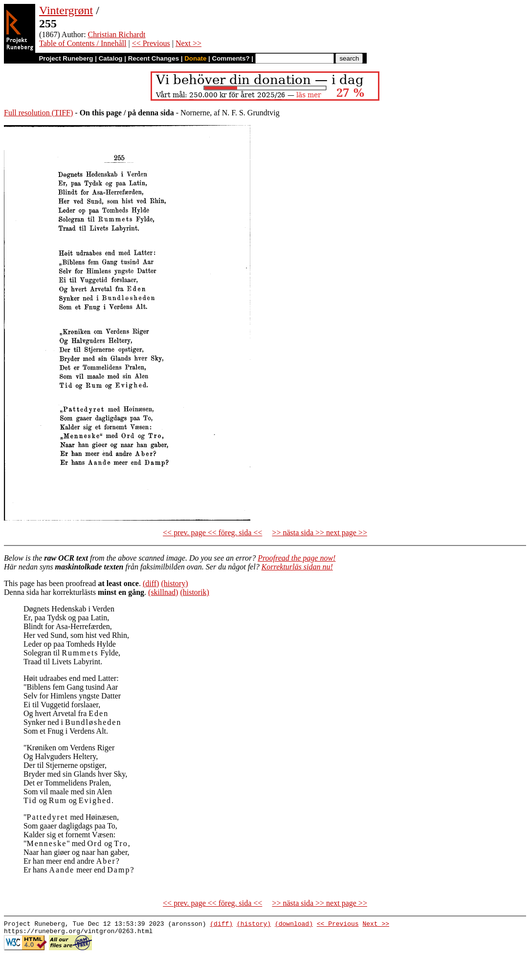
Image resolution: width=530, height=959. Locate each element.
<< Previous (151, 43)
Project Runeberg (66, 58)
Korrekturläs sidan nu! (297, 567)
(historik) (194, 592)
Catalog (111, 58)
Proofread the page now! (296, 558)
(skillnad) (163, 592)
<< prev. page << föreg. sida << (212, 532)
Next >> (188, 43)
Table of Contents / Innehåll (82, 43)
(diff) (151, 583)
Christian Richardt (117, 34)
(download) (294, 924)
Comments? (231, 58)
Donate (195, 58)
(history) (174, 583)
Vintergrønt (66, 10)
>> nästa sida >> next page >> (319, 532)
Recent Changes (153, 58)
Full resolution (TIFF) (38, 113)
